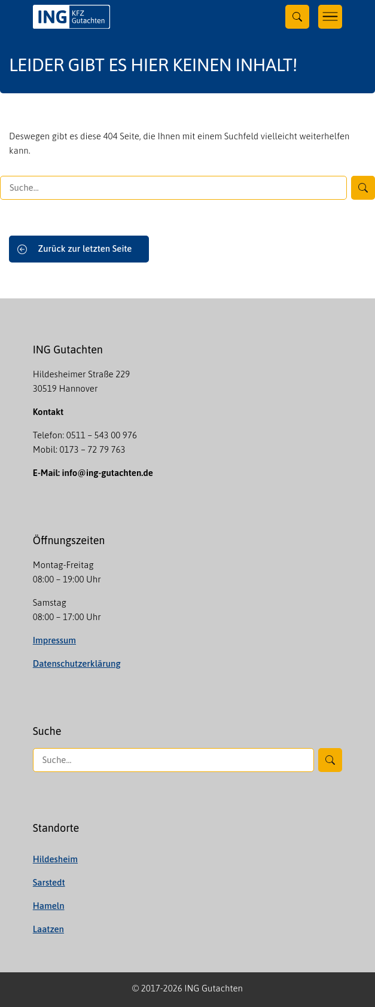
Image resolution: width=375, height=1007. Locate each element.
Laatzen (48, 929)
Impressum (54, 640)
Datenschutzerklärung (77, 663)
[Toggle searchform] (297, 17)
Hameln (49, 906)
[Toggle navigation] (330, 17)
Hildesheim (55, 859)
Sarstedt (49, 882)
